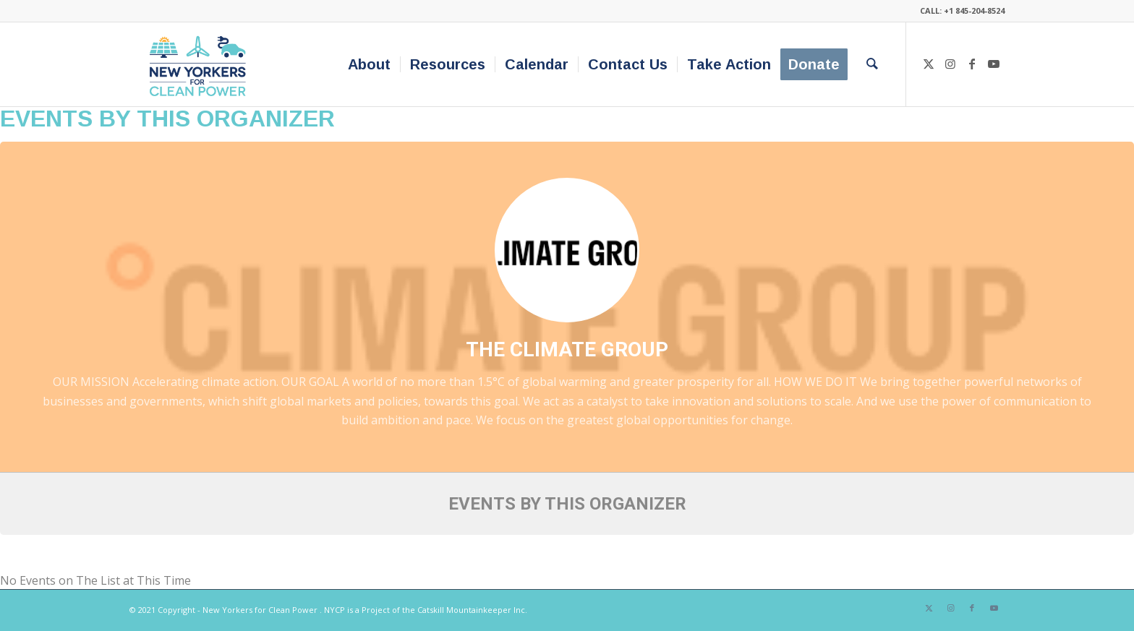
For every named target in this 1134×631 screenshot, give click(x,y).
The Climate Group (567, 349)
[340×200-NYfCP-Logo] (200, 64)
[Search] (872, 64)
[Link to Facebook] (972, 63)
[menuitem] (369, 64)
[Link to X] (928, 63)
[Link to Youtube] (994, 63)
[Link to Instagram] (950, 63)
